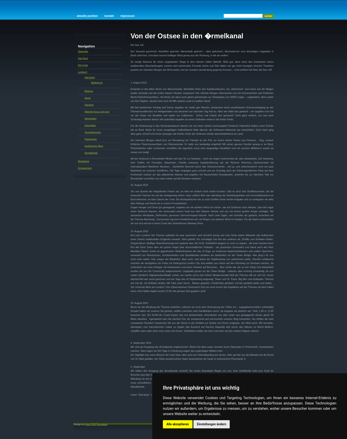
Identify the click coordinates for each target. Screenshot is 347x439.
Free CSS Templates (96, 424)
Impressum (127, 15)
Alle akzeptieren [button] (177, 424)
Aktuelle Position (87, 15)
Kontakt (109, 15)
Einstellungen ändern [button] (211, 424)
